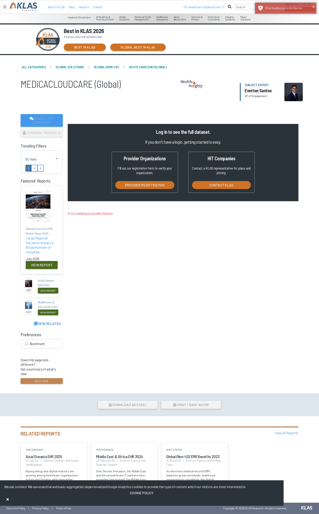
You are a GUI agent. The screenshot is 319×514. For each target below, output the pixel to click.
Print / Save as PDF (191, 405)
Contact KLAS (221, 185)
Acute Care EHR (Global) (148, 67)
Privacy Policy (40, 508)
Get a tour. (42, 381)
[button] (204, 7)
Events (97, 7)
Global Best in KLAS (138, 47)
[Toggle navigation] (5, 6)
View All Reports (286, 433)
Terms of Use (63, 508)
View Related (47, 323)
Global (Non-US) (106, 67)
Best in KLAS (56, 7)
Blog (72, 7)
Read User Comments (42, 120)
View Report (41, 265)
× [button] (313, 7)
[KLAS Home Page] (22, 7)
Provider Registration (145, 185)
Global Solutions (70, 67)
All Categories (34, 67)
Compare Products (41, 133)
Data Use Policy (16, 508)
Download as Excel (128, 405)
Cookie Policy (142, 493)
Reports (84, 7)
